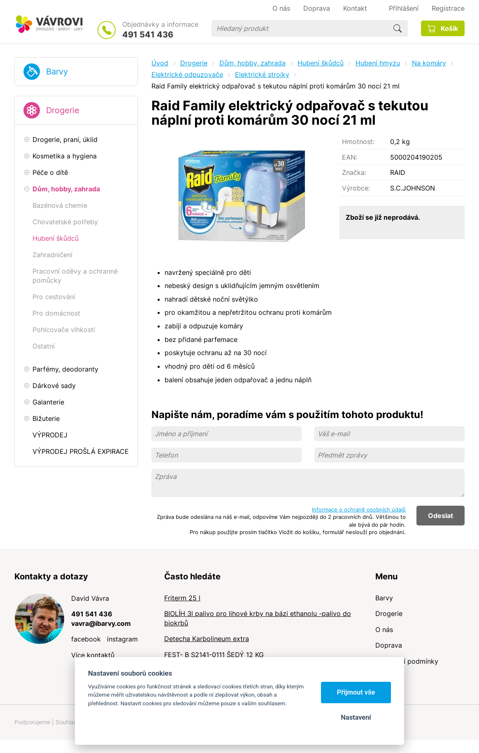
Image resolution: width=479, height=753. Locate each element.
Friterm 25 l (182, 598)
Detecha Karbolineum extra (206, 638)
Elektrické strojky (262, 74)
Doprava (388, 645)
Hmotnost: (358, 141)
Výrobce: (356, 188)
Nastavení (356, 717)
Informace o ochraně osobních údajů (359, 509)
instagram (122, 639)
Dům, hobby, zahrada (252, 63)
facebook (86, 639)
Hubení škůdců (321, 63)
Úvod (159, 63)
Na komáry (429, 63)
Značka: (354, 172)
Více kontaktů (92, 655)
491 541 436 (147, 35)
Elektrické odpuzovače (187, 74)
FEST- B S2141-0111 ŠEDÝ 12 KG (214, 655)
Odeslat (440, 515)
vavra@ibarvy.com (101, 623)
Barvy (57, 72)
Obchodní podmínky (406, 661)
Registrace (448, 8)
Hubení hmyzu (378, 63)
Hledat (397, 28)
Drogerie (62, 110)
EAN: (349, 157)
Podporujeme (32, 721)
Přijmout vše (356, 692)
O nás (384, 629)
